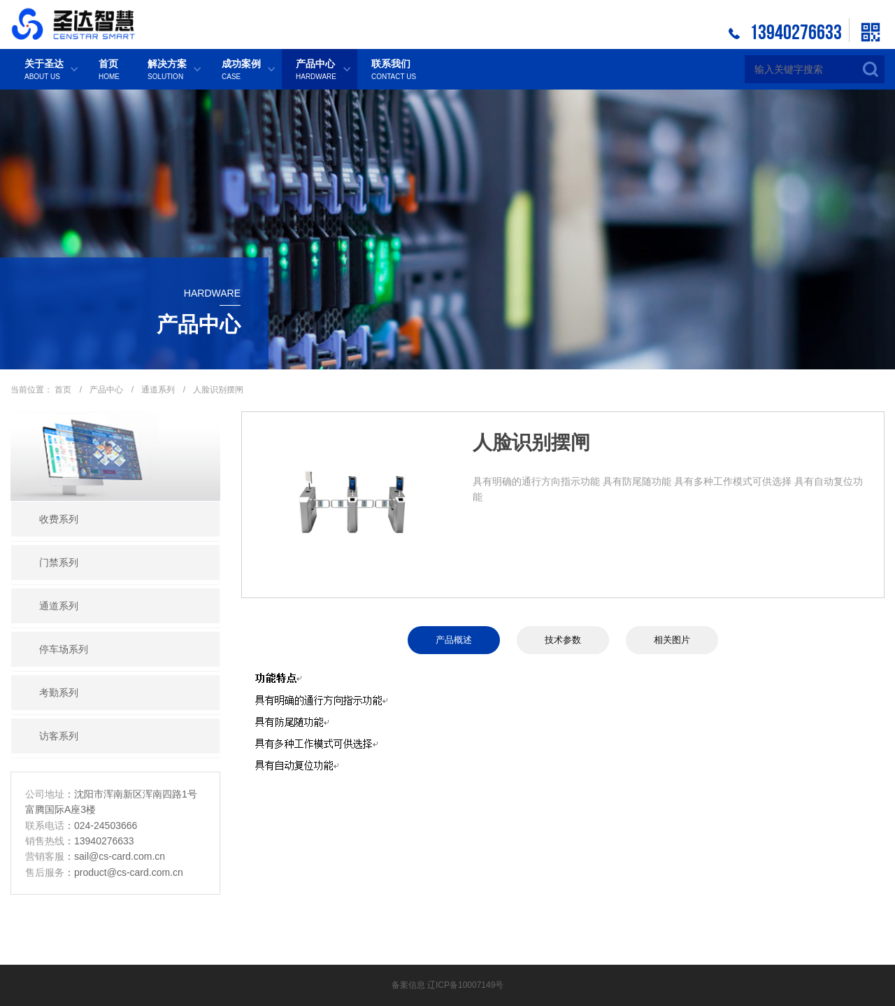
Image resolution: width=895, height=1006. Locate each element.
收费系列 (58, 519)
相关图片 (674, 640)
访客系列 (58, 736)
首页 (109, 70)
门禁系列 (58, 562)
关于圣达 (44, 70)
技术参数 (562, 640)
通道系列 (159, 390)
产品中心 (316, 70)
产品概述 (451, 640)
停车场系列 (63, 649)
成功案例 (241, 70)
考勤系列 (58, 692)
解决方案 (167, 70)
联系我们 (393, 70)
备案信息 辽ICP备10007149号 (448, 985)
